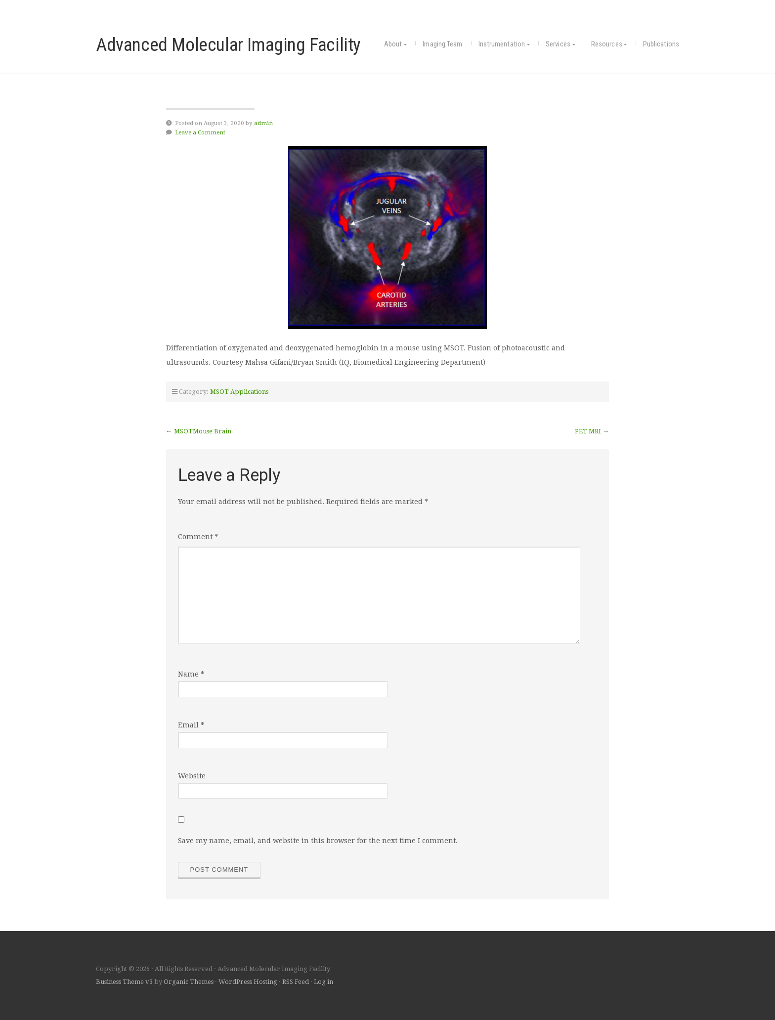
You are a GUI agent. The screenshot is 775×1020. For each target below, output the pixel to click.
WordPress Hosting (247, 981)
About (393, 44)
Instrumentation (501, 44)
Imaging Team (442, 44)
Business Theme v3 (124, 981)
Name (191, 674)
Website (192, 776)
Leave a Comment (200, 132)
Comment (198, 537)
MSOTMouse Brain (202, 431)
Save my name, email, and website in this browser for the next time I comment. (318, 841)
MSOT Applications (239, 391)
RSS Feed (295, 981)
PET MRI (588, 431)
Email (191, 725)
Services (558, 44)
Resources (606, 44)
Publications (661, 44)
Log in (323, 981)
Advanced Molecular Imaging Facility (228, 44)
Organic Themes (189, 981)
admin (263, 123)
